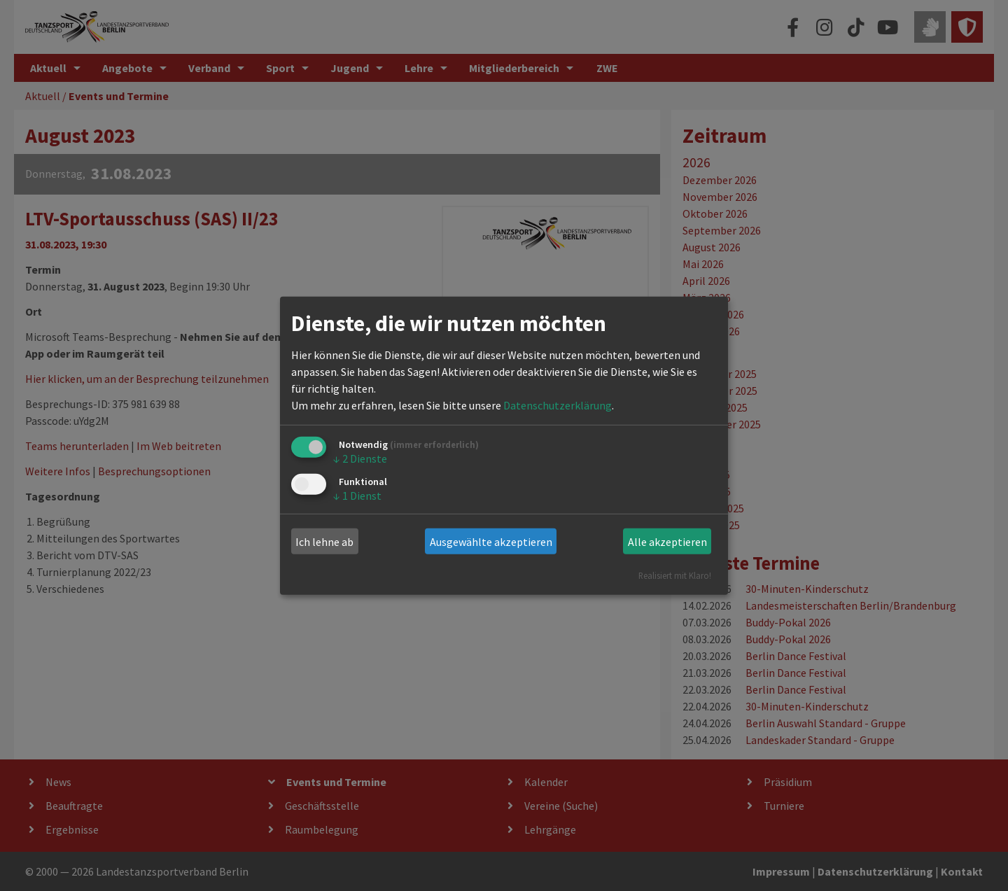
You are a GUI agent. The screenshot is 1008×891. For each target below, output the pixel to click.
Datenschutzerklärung (557, 405)
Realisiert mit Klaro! (674, 575)
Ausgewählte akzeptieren (491, 542)
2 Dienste (360, 458)
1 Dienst (357, 495)
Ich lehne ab (324, 542)
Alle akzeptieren (667, 542)
